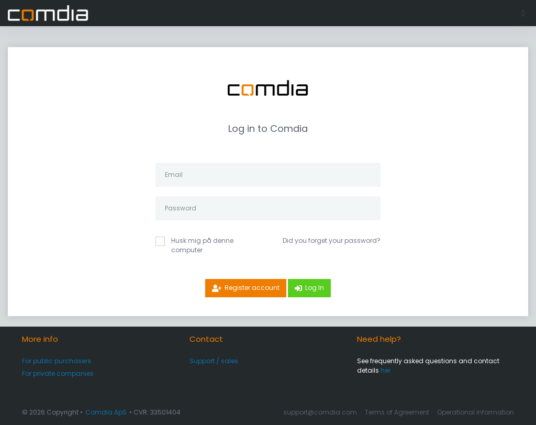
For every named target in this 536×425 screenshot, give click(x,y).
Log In (314, 287)
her (385, 370)
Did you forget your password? (332, 240)
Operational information (475, 412)
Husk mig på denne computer (202, 245)
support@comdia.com (320, 412)
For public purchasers (56, 360)
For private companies (58, 373)
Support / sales (213, 360)
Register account (252, 287)
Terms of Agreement (397, 412)
